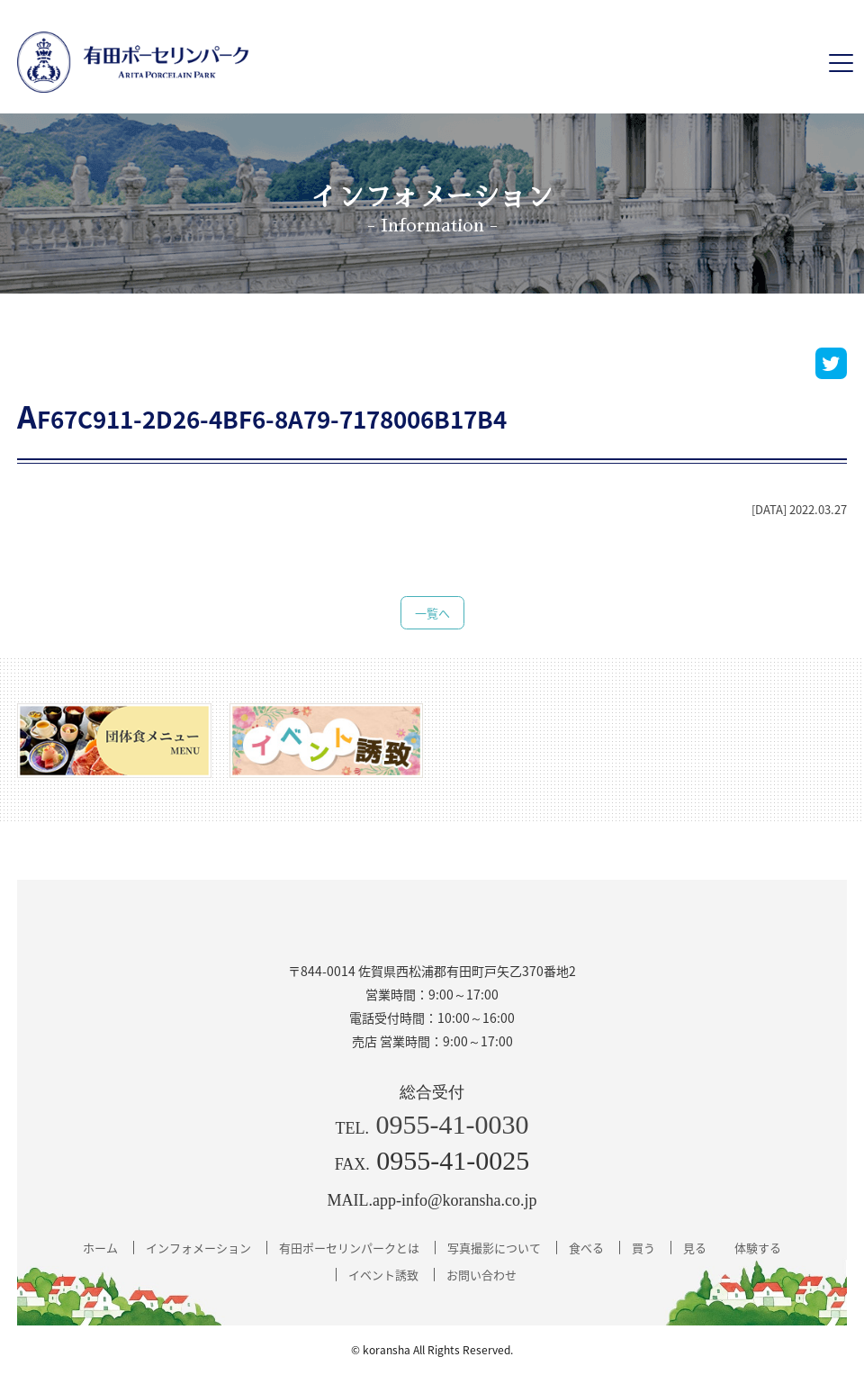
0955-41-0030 (452, 1124)
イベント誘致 (383, 1274)
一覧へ (432, 612)
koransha (386, 1350)
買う (643, 1247)
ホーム (100, 1247)
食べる (586, 1247)
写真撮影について (494, 1247)
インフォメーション (198, 1247)
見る (694, 1247)
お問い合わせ (481, 1274)
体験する (757, 1247)
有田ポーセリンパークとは (349, 1247)
